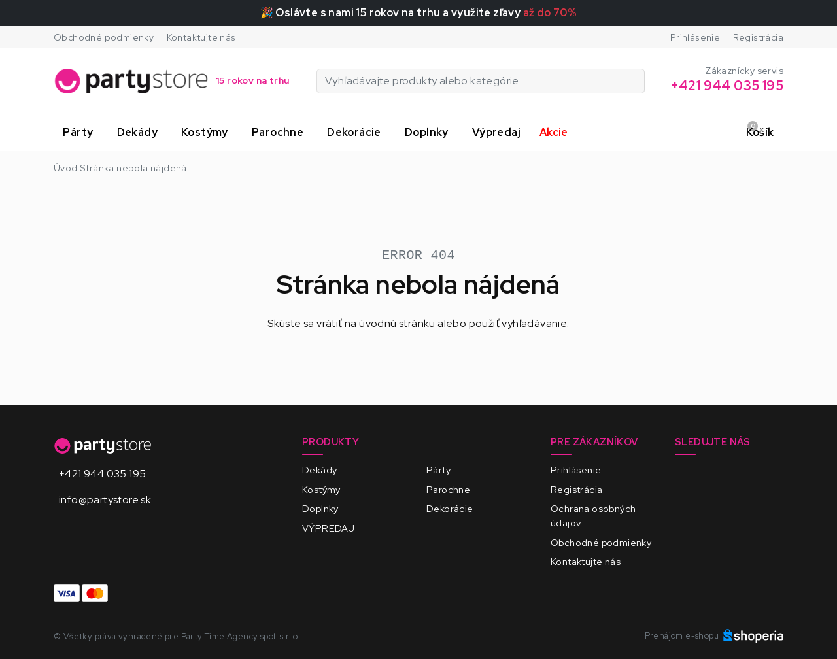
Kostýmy (321, 489)
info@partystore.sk (105, 500)
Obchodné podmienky (104, 37)
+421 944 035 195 (102, 474)
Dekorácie (449, 508)
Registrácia (758, 37)
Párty (438, 470)
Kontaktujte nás (201, 37)
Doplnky (320, 508)
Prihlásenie (695, 37)
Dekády (319, 470)
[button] (80, 132)
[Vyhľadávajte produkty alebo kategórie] (636, 81)
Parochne (448, 489)
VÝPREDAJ (328, 528)
